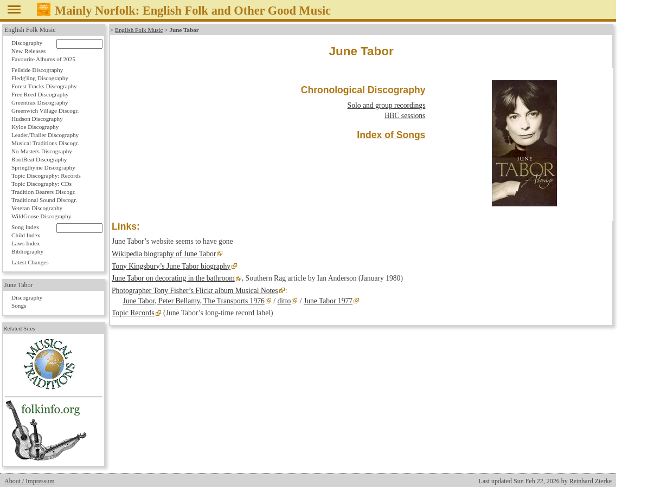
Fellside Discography (37, 70)
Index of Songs (391, 134)
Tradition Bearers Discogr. (43, 192)
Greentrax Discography (39, 102)
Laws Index (25, 243)
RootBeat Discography (39, 159)
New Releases (28, 51)
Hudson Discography (37, 118)
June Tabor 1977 (328, 301)
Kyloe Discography (35, 127)
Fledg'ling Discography (39, 78)
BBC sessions (404, 116)
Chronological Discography (363, 90)
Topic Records (133, 313)
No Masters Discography (41, 151)
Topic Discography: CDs (41, 183)
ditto (284, 301)
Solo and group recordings (387, 105)
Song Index (25, 227)
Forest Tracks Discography (44, 86)
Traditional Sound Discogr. (44, 200)
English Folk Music (139, 30)
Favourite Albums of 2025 (43, 59)
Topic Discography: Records (46, 175)
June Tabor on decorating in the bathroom (173, 278)
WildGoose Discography (41, 216)
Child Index (25, 235)
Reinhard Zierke (590, 481)
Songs (18, 305)
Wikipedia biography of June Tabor (164, 254)
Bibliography (27, 251)
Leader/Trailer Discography (45, 135)
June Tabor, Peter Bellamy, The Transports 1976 (193, 301)
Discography (26, 43)
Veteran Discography (36, 208)
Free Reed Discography (40, 94)
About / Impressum (29, 481)
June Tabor (18, 285)
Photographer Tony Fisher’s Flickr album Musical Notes (195, 291)
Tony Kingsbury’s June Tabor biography (171, 266)
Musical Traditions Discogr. (45, 143)
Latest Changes (30, 262)
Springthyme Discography (43, 167)
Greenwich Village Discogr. (45, 110)
